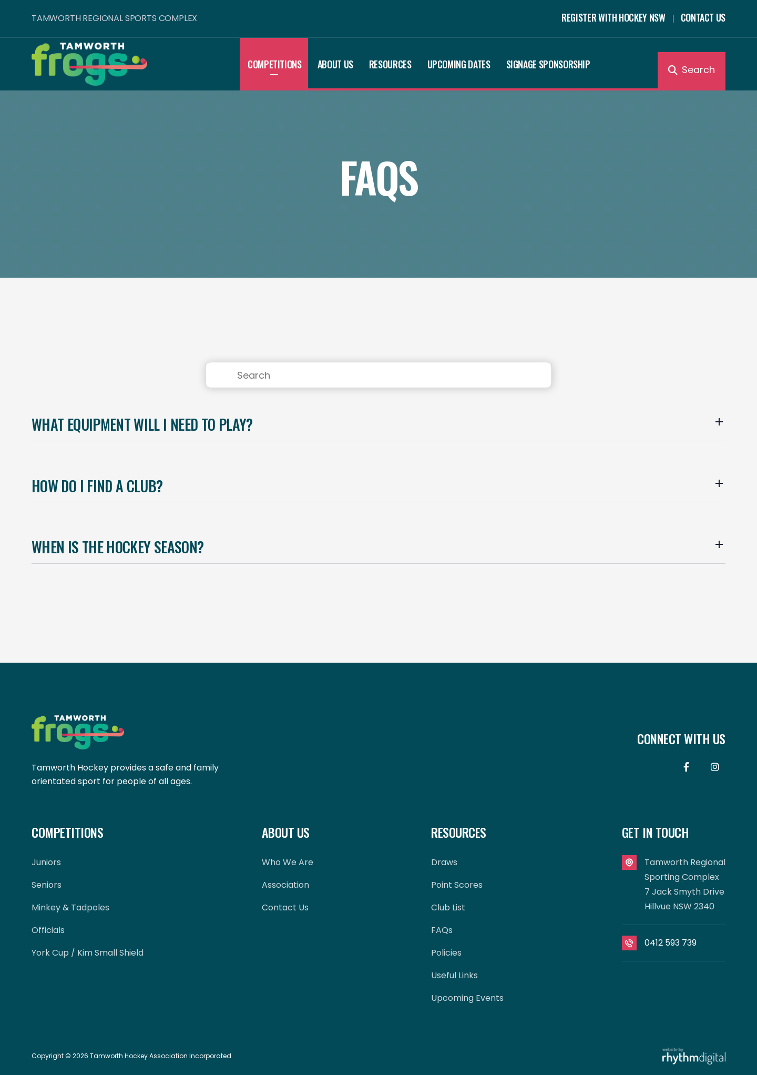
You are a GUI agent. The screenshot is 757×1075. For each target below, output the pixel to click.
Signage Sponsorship (548, 64)
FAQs (442, 930)
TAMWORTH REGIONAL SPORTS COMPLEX (114, 18)
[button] (275, 64)
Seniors (47, 885)
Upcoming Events (467, 998)
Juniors (46, 862)
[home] (136, 64)
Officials (48, 930)
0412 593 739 (671, 943)
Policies (446, 953)
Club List (448, 907)
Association (285, 885)
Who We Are (287, 862)
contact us (285, 907)
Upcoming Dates (458, 64)
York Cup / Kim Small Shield (88, 953)
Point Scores (457, 885)
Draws (444, 862)
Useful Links (454, 975)
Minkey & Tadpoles (70, 907)
